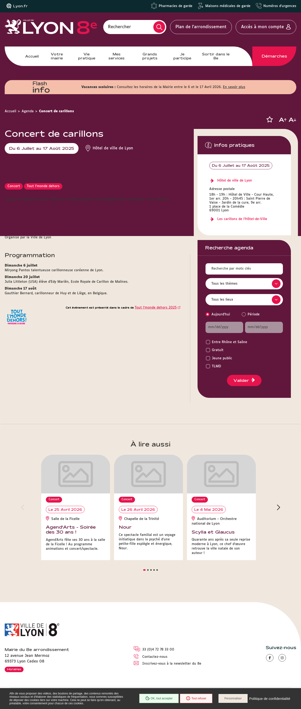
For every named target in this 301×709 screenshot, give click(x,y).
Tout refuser (196, 698)
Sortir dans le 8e (216, 56)
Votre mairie (57, 56)
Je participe (182, 56)
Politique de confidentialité (269, 699)
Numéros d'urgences (279, 6)
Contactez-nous (154, 657)
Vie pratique (86, 56)
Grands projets (150, 56)
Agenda (28, 111)
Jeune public (222, 358)
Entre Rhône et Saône (229, 342)
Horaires (14, 669)
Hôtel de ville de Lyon (234, 180)
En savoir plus (234, 87)
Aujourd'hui (220, 314)
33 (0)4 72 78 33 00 (158, 649)
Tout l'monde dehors (43, 186)
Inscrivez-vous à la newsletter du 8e (171, 663)
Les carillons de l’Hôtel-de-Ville (242, 219)
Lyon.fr (20, 6)
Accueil (32, 56)
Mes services (116, 56)
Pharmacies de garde (175, 6)
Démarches (274, 56)
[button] (269, 119)
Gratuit (217, 350)
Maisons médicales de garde (227, 6)
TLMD (216, 366)
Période (254, 314)
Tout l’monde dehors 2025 (156, 307)
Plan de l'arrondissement (200, 27)
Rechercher (119, 27)
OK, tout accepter (159, 698)
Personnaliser (233, 698)
